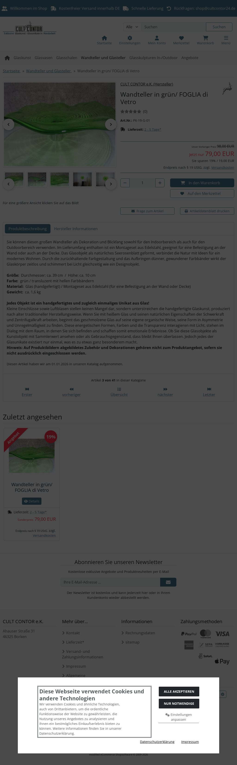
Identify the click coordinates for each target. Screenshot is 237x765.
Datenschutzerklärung (157, 742)
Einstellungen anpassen (178, 717)
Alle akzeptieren (179, 691)
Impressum (190, 742)
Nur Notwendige (179, 703)
